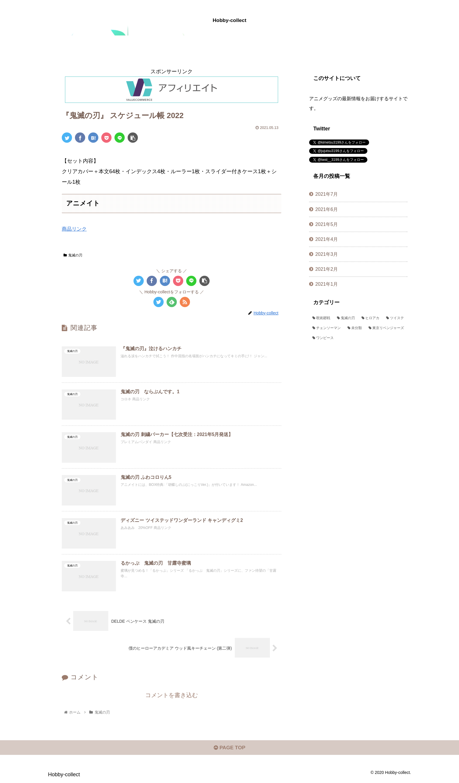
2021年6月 (326, 209)
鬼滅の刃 (73, 255)
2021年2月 (326, 269)
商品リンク (75, 229)
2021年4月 (326, 239)
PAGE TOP (229, 750)
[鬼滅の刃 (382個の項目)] (346, 318)
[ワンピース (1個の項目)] (358, 338)
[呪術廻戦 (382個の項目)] (321, 318)
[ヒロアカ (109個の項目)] (370, 318)
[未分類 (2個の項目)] (355, 328)
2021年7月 (326, 194)
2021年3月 (326, 254)
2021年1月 (326, 284)
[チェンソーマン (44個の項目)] (327, 328)
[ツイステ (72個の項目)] (395, 318)
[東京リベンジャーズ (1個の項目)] (386, 328)
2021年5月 (326, 224)
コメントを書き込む (171, 696)
